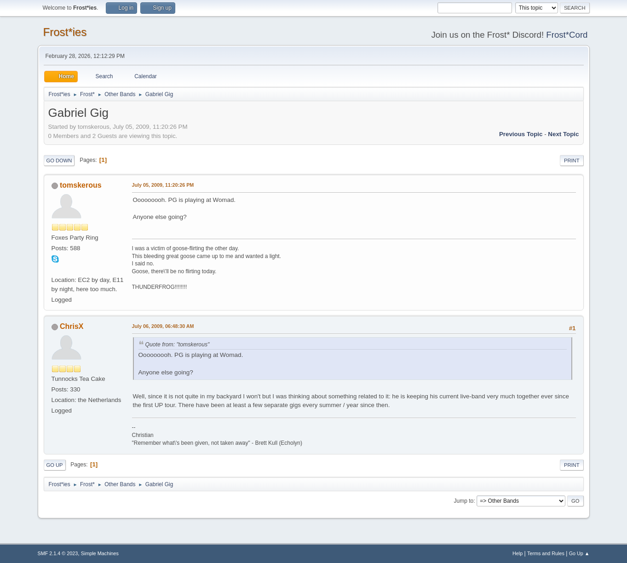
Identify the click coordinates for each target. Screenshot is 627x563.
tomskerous (81, 185)
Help (517, 553)
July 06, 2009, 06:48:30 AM (163, 326)
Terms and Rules (545, 553)
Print (572, 160)
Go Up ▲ (579, 553)
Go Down (59, 160)
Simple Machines (100, 553)
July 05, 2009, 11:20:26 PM (163, 185)
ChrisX (72, 326)
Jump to (464, 501)
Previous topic (521, 134)
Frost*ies (65, 32)
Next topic (563, 134)
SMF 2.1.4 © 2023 (58, 553)
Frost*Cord (566, 35)
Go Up (54, 465)
